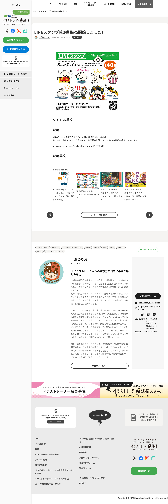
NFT (82, 484)
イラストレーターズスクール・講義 (52, 480)
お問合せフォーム (148, 296)
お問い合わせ (126, 4)
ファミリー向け (43, 247)
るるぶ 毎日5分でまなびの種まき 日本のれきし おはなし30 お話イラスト (111, 186)
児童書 (91, 247)
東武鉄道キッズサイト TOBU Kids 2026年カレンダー (87, 186)
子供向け (56, 247)
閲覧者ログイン (15, 40)
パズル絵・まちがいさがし (74, 247)
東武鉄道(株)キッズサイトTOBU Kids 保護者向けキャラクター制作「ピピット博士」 (63, 186)
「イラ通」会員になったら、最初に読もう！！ (97, 440)
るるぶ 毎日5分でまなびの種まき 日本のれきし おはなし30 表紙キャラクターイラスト (135, 186)
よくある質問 (109, 4)
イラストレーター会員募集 (91, 3)
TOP (37, 438)
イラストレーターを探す (15, 74)
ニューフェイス (11, 88)
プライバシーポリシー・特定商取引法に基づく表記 (54, 473)
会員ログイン (144, 4)
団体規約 (83, 453)
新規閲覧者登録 (16, 49)
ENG (18, 4)
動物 (108, 247)
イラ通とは (62, 4)
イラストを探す (11, 81)
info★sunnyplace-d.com (147, 303)
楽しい (39, 251)
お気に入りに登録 (148, 249)
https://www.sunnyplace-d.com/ (148, 308)
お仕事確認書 (85, 447)
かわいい (125, 247)
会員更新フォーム (87, 464)
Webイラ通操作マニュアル (48, 485)
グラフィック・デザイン (55, 251)
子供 (116, 247)
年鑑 (75, 4)
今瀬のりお (44, 37)
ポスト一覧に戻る (98, 215)
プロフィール (99, 366)
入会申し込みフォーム (89, 458)
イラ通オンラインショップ (92, 479)
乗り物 (100, 247)
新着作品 (9, 95)
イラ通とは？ (41, 444)
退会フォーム (85, 469)
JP (13, 4)
